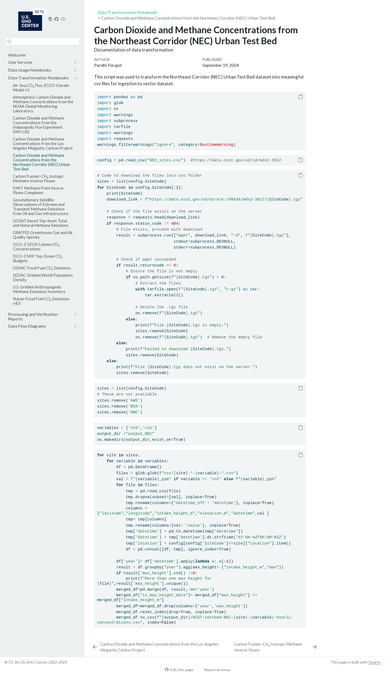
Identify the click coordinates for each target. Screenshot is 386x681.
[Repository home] (56, 19)
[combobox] (42, 41)
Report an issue (214, 669)
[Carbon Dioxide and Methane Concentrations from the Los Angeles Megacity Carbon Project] (162, 647)
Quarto (374, 662)
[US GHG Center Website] (50, 19)
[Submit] (9, 41)
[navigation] (39, 62)
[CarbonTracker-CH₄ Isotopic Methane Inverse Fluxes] (276, 647)
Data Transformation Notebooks (128, 12)
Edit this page (179, 669)
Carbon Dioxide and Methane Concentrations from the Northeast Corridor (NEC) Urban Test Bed (188, 18)
